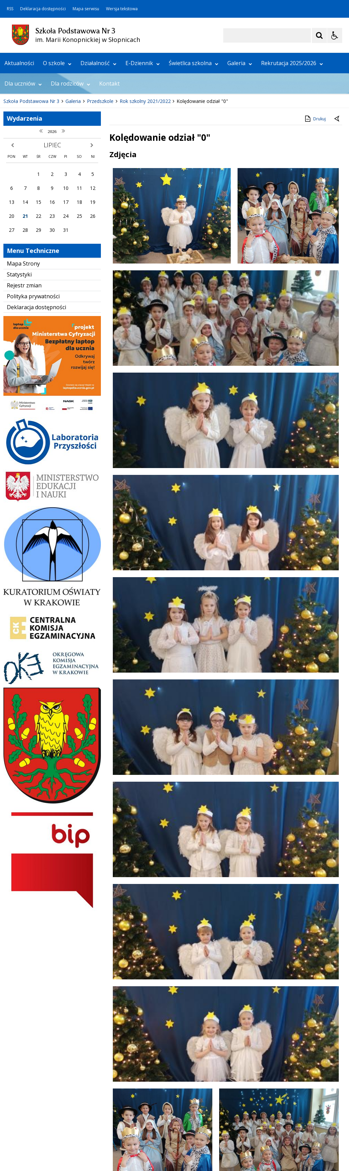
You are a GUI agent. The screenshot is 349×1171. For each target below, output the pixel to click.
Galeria (239, 155)
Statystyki (19, 366)
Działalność (98, 155)
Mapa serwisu (86, 9)
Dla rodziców (70, 175)
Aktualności (19, 155)
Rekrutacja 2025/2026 (292, 155)
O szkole (57, 155)
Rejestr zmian (24, 377)
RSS (10, 9)
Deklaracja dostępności (43, 9)
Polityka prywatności (33, 388)
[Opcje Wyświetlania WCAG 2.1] (334, 35)
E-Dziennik (142, 155)
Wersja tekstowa (122, 9)
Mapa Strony (23, 355)
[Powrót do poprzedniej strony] (337, 211)
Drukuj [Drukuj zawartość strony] (315, 211)
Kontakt (109, 175)
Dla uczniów (23, 175)
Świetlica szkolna (193, 155)
